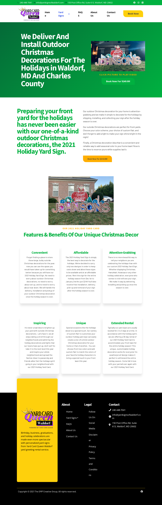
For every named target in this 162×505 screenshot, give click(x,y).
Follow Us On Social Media (92, 420)
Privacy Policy (92, 449)
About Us (94, 14)
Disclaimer (93, 437)
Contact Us (111, 14)
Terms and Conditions (93, 467)
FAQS (80, 14)
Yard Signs (64, 14)
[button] (118, 56)
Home (47, 14)
